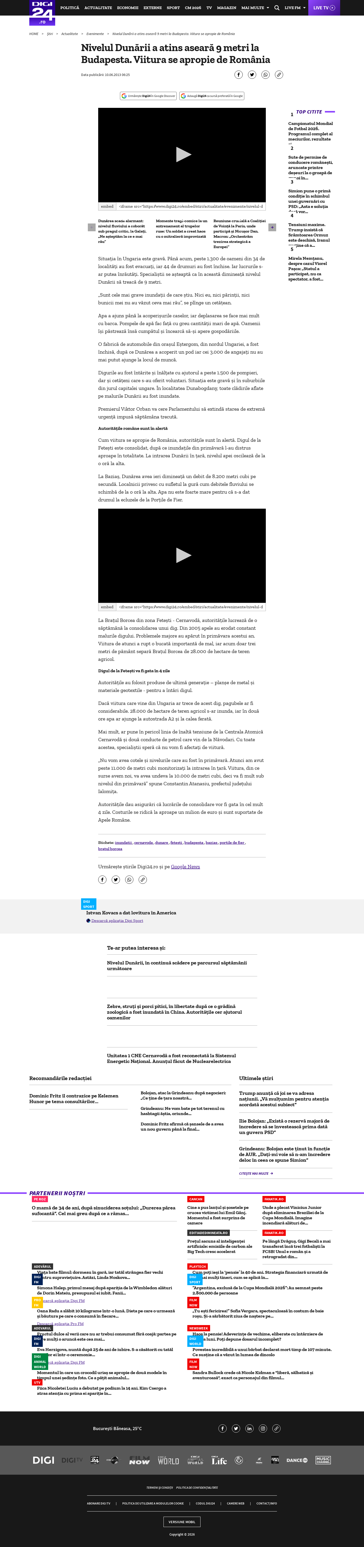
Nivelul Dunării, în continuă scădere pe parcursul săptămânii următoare (177, 965)
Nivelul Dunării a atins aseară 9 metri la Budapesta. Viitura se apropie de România (173, 33)
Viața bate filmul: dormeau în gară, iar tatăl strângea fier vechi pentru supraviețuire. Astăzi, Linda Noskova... (100, 1274)
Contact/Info (266, 1503)
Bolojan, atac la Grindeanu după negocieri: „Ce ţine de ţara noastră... (183, 1095)
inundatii (124, 842)
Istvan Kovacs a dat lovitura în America (131, 912)
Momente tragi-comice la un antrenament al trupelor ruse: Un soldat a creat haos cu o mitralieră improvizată (181, 228)
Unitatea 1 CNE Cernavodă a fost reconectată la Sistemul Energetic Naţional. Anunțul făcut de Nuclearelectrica (171, 1058)
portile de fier (232, 842)
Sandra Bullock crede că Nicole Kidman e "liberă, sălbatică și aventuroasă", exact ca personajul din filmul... (252, 1375)
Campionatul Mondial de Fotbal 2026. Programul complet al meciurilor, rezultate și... (310, 134)
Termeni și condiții (159, 1487)
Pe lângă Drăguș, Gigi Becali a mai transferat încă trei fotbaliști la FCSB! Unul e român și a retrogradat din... (296, 1248)
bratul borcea (110, 848)
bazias (212, 842)
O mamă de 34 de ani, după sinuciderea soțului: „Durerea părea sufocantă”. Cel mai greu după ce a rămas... (103, 1210)
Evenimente (96, 33)
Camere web (235, 1503)
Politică (69, 7)
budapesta (194, 842)
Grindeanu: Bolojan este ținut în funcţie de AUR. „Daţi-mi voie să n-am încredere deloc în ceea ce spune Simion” (284, 1154)
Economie (127, 7)
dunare (162, 842)
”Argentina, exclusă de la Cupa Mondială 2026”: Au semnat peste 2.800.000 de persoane (257, 1290)
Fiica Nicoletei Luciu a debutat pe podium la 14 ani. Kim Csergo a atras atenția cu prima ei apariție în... (101, 1390)
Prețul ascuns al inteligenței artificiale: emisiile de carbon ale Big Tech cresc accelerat (219, 1246)
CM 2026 (193, 7)
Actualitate (98, 7)
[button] (182, 154)
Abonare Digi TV (98, 1503)
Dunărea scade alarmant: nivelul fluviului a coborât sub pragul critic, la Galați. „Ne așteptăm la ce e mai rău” (122, 231)
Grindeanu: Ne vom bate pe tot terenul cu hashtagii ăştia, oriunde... (183, 1110)
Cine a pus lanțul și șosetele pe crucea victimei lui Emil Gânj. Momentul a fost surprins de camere (218, 1215)
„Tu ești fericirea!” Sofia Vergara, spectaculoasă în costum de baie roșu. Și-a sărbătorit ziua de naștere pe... (258, 1313)
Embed (107, 206)
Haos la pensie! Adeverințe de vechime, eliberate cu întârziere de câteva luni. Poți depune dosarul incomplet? (257, 1336)
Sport (173, 7)
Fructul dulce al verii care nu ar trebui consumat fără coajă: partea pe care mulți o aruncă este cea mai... (106, 1336)
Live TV (321, 8)
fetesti (176, 842)
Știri (50, 33)
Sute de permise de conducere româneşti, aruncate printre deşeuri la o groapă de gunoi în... (310, 167)
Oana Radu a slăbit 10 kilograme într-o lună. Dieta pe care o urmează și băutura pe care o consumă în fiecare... (106, 1313)
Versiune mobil (182, 1522)
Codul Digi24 (205, 1503)
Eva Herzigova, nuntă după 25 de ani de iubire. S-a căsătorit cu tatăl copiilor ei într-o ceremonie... (105, 1352)
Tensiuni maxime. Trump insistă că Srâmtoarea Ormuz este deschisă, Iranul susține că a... (309, 235)
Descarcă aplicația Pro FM (60, 1323)
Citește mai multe (254, 1173)
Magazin (226, 7)
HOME (34, 33)
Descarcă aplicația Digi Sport (117, 920)
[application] (182, 155)
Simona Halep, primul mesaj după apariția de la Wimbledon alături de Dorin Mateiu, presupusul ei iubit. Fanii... (104, 1290)
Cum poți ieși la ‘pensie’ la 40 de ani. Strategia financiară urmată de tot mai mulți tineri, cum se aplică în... (260, 1274)
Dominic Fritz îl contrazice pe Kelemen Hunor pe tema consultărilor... (73, 1098)
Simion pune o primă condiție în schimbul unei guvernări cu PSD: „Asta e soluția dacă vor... (309, 201)
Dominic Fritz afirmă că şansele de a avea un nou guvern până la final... (182, 1126)
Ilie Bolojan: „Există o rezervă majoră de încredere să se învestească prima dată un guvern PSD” (284, 1126)
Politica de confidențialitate (197, 1487)
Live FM (293, 7)
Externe (153, 7)
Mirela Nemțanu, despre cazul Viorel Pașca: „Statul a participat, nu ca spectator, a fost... (307, 268)
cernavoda (144, 842)
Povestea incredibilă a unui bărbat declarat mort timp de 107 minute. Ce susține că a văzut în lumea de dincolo (262, 1352)
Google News (185, 866)
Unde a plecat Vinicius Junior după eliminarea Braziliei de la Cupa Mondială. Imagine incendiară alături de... (293, 1215)
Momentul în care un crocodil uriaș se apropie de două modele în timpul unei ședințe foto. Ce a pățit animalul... (102, 1375)
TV (209, 7)
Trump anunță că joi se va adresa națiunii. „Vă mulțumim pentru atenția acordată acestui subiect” (284, 1099)
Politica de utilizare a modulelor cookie (153, 1503)
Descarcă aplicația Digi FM (61, 1300)
